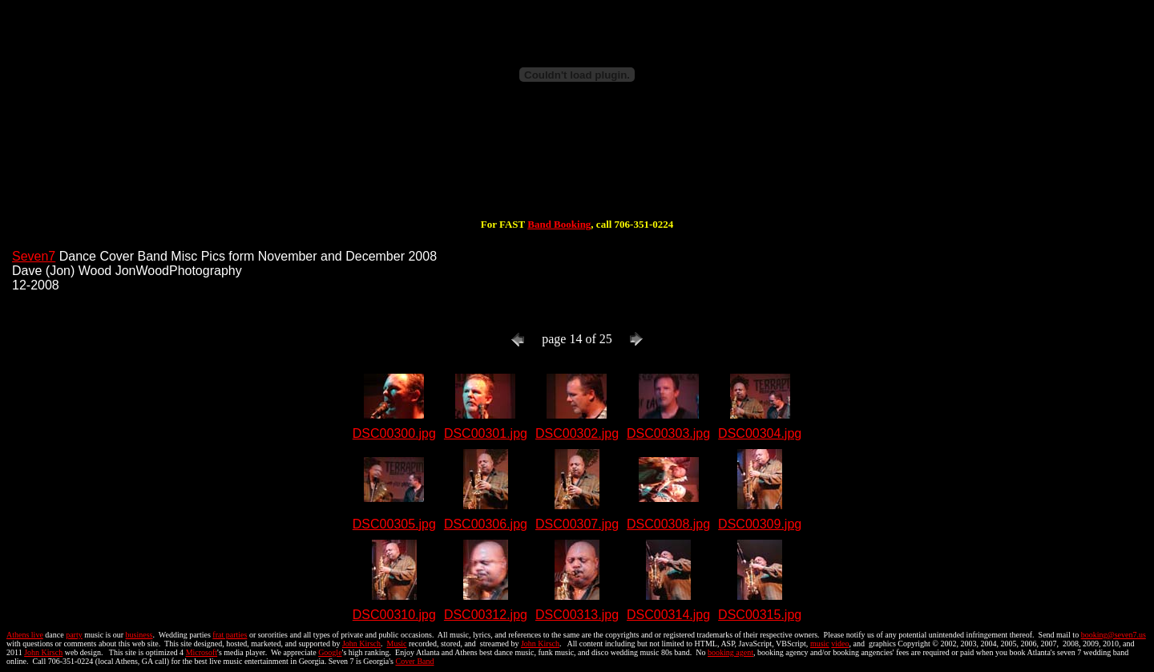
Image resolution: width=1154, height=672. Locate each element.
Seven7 (33, 256)
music (819, 643)
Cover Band (415, 661)
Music (396, 643)
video (840, 643)
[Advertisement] (577, 167)
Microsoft (201, 652)
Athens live (24, 634)
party (74, 634)
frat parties (229, 634)
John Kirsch (361, 643)
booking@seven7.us (1113, 634)
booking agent (730, 652)
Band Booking (559, 224)
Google (329, 652)
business (139, 634)
